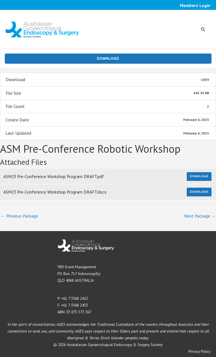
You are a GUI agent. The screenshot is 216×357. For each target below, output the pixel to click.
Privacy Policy (199, 351)
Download (108, 58)
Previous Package (19, 216)
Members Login (195, 5)
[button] (203, 29)
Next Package (200, 216)
